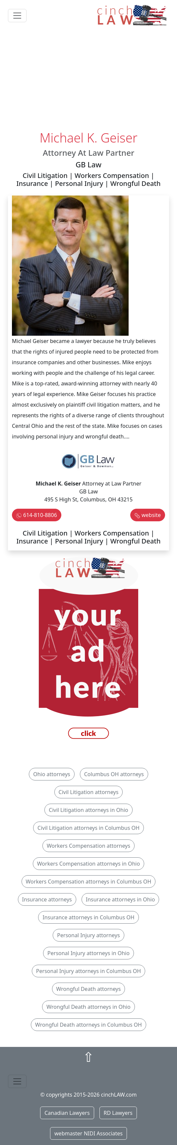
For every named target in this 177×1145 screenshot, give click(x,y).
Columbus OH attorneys (114, 774)
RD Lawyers (118, 1112)
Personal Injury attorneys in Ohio (88, 953)
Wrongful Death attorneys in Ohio (88, 1006)
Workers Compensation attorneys (88, 845)
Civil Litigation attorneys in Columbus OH (88, 827)
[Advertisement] (88, 80)
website (151, 515)
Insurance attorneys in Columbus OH (88, 917)
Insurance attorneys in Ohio (120, 899)
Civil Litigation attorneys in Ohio (88, 810)
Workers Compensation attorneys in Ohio (88, 863)
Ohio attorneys (51, 774)
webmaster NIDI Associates (88, 1133)
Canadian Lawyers (66, 1112)
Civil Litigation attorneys (89, 792)
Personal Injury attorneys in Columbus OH (88, 971)
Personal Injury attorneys (88, 935)
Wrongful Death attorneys (88, 989)
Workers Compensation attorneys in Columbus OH (88, 881)
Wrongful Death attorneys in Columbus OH (88, 1024)
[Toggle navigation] (17, 15)
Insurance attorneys (47, 899)
